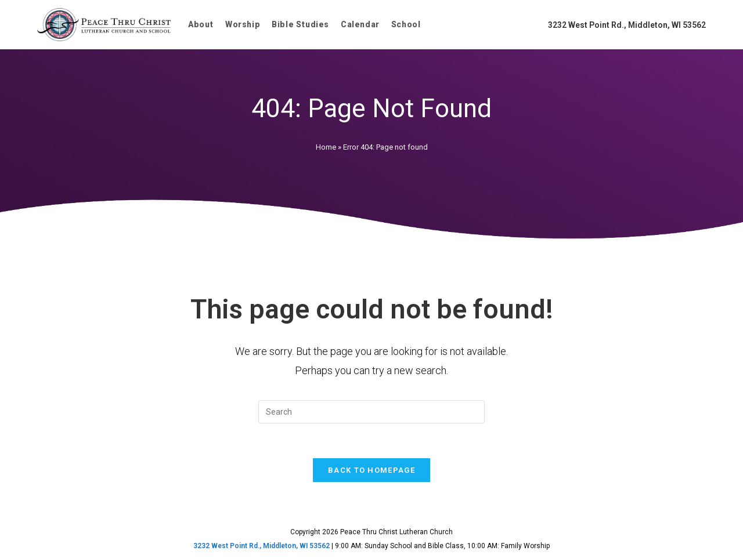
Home (326, 147)
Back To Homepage (371, 470)
